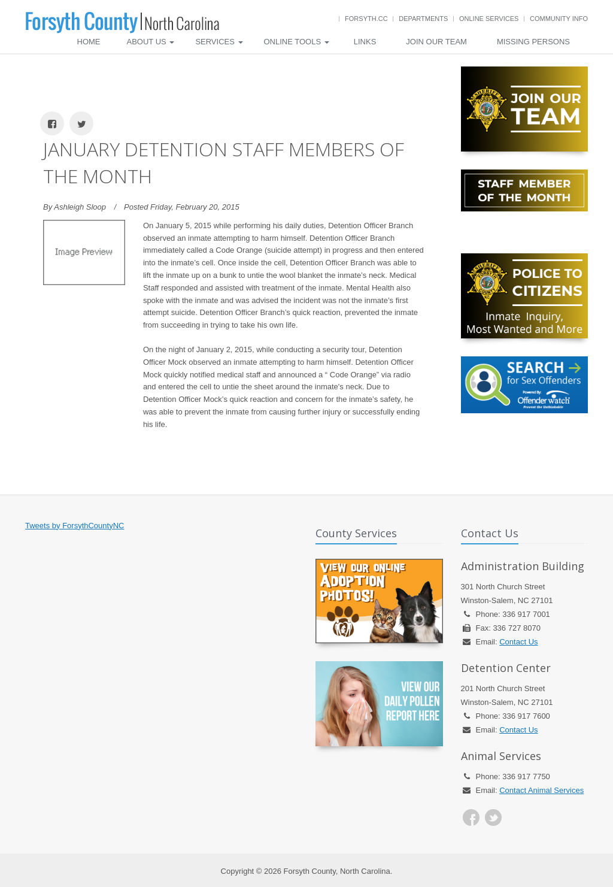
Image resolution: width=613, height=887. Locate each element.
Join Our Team (436, 41)
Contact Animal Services (541, 790)
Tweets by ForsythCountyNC (74, 525)
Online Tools (296, 41)
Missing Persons (533, 41)
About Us (151, 41)
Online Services (488, 18)
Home (89, 41)
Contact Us (518, 641)
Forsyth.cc (366, 18)
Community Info (559, 18)
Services (218, 41)
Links (365, 41)
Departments (423, 18)
